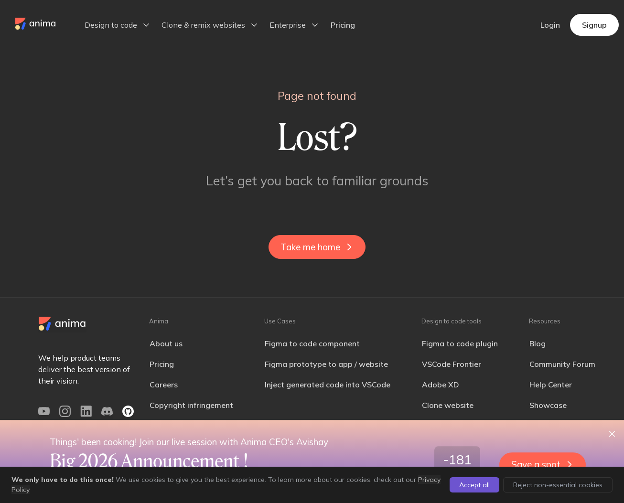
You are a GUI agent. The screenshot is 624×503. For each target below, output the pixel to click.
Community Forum (562, 364)
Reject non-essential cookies (557, 485)
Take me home (315, 247)
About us (166, 343)
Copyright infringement (191, 405)
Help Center (550, 384)
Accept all (474, 485)
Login (550, 25)
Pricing (343, 25)
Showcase (548, 405)
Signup (594, 25)
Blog (537, 343)
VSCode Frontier (451, 364)
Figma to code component (312, 343)
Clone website (447, 405)
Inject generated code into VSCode (327, 384)
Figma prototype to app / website (326, 364)
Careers (164, 384)
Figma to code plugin (460, 343)
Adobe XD (440, 384)
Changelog (549, 425)
